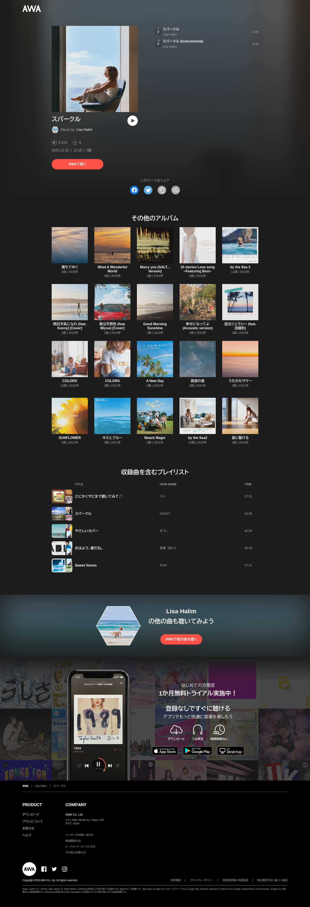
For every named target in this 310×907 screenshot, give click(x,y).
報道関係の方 (73, 840)
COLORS (69, 381)
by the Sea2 (197, 438)
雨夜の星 (198, 381)
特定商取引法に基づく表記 (272, 880)
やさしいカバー (86, 531)
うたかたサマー (240, 381)
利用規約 (176, 880)
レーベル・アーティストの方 (80, 846)
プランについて (32, 821)
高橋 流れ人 (168, 548)
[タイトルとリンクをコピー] (162, 190)
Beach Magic (155, 438)
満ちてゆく (69, 267)
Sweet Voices (86, 565)
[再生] (132, 121)
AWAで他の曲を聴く (181, 639)
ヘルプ (26, 835)
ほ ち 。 (164, 530)
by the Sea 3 (240, 267)
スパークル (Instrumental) (183, 41)
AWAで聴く (77, 164)
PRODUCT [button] (32, 804)
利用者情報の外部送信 (235, 880)
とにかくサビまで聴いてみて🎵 (99, 496)
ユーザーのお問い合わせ (79, 835)
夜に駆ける (240, 438)
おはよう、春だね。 (89, 548)
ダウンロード (30, 814)
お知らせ (28, 828)
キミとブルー (112, 438)
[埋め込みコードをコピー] (175, 190)
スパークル (171, 29)
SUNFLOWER (70, 438)
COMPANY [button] (75, 804)
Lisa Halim (84, 129)
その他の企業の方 (75, 852)
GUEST (165, 513)
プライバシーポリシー (202, 880)
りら (162, 496)
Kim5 (163, 565)
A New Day (155, 381)
